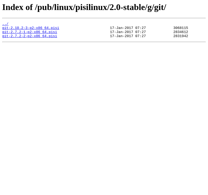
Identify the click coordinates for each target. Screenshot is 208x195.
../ (5, 24)
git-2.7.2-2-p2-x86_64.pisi (29, 39)
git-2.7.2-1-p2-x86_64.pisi (29, 34)
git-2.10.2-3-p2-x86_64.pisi (30, 29)
